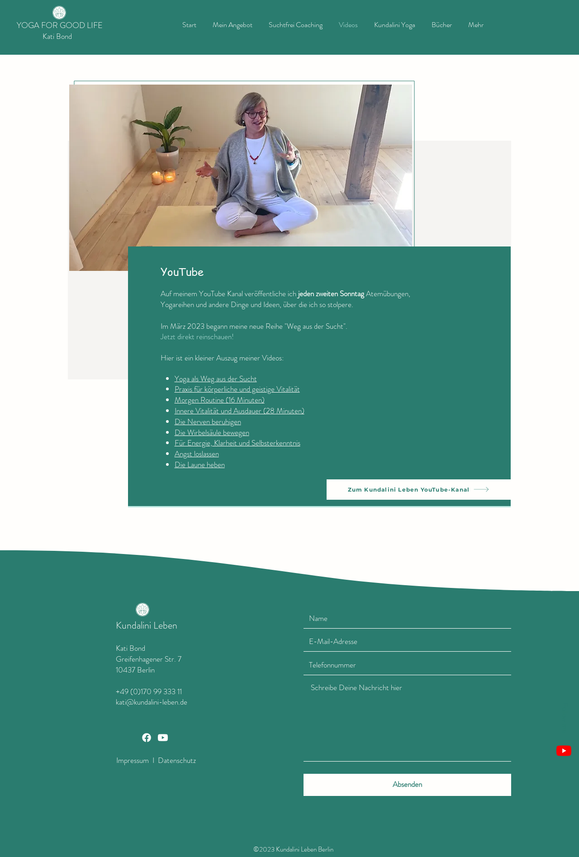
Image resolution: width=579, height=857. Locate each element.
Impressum (132, 760)
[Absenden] (407, 785)
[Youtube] (564, 750)
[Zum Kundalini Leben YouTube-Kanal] (419, 489)
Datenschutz (176, 760)
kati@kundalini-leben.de (151, 701)
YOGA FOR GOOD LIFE (60, 25)
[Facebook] (146, 737)
